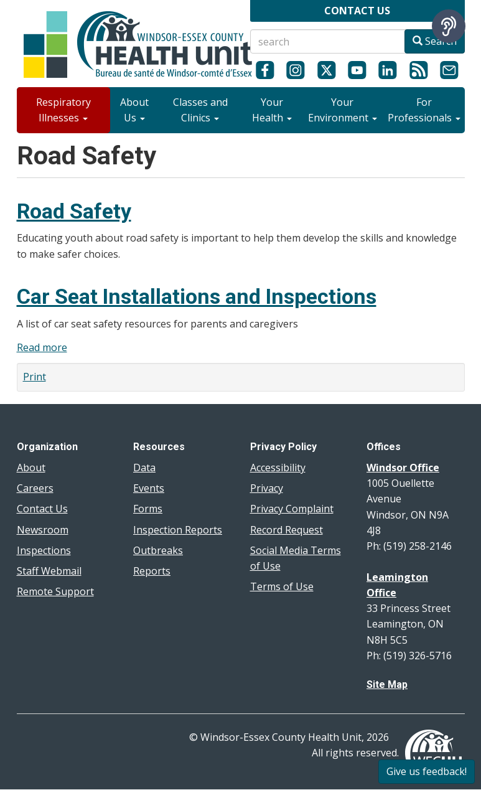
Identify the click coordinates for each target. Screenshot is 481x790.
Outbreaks (158, 550)
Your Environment (342, 110)
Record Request (286, 530)
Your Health (272, 110)
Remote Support (55, 591)
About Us (134, 110)
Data (144, 467)
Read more (42, 347)
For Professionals (424, 110)
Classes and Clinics (200, 110)
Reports (151, 571)
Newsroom (42, 530)
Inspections (44, 550)
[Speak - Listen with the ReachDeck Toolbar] (448, 26)
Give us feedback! (426, 771)
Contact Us (42, 508)
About (31, 467)
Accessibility (278, 467)
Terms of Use (282, 586)
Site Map (387, 684)
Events (148, 488)
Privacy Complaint (292, 508)
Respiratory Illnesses (63, 110)
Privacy (266, 488)
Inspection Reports (177, 530)
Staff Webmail (49, 571)
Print (34, 376)
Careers (35, 488)
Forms (147, 508)
